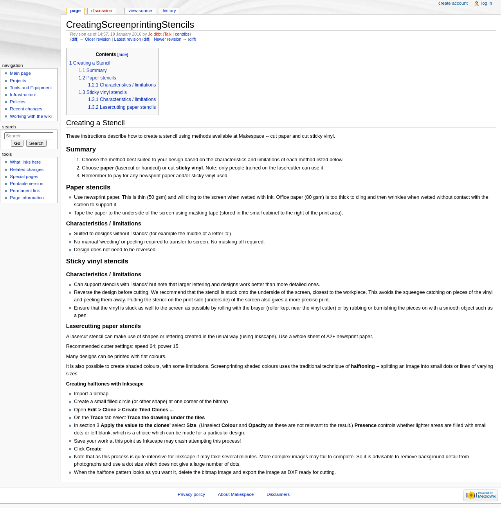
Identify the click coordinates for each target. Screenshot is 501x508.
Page (75, 10)
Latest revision (127, 39)
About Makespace (236, 494)
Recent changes (26, 108)
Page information (27, 197)
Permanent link (25, 190)
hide (123, 54)
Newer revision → (170, 39)
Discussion (101, 10)
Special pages (24, 176)
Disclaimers (278, 494)
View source (140, 10)
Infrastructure (23, 94)
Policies (17, 101)
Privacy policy (191, 494)
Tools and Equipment (31, 87)
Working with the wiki (31, 116)
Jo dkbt (154, 34)
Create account (453, 3)
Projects (18, 80)
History (169, 10)
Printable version (26, 183)
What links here (25, 162)
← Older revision (94, 39)
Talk (167, 34)
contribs (182, 34)
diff (74, 39)
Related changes (26, 169)
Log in (486, 3)
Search (9, 126)
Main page (20, 73)
